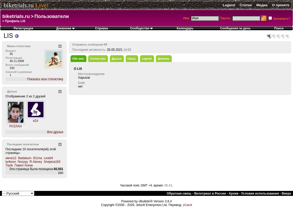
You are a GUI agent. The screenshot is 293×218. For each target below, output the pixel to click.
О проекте (280, 5)
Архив (233, 193)
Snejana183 (52, 162)
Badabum (24, 158)
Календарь (185, 28)
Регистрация (23, 28)
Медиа (261, 5)
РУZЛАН (15, 126)
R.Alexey (36, 162)
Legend (229, 5)
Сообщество (141, 28)
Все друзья (55, 132)
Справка (101, 28)
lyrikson (10, 162)
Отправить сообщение (88, 44)
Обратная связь (179, 193)
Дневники (65, 28)
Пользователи (51, 16)
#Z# (35, 121)
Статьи (246, 5)
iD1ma (37, 158)
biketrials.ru (19, 5)
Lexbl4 (48, 158)
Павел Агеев (24, 165)
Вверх (286, 193)
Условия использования (260, 193)
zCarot (187, 205)
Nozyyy (23, 162)
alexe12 (10, 158)
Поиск (279, 28)
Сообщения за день (235, 28)
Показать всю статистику (45, 79)
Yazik (9, 165)
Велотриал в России (210, 193)
